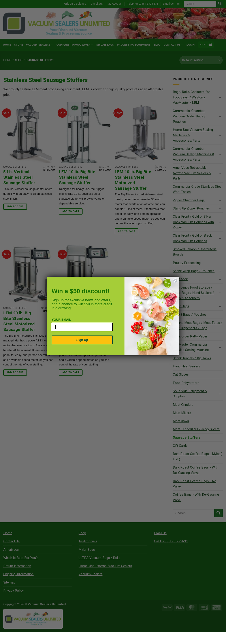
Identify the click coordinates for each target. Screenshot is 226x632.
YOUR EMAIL (61, 319)
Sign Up (82, 340)
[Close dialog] (175, 280)
